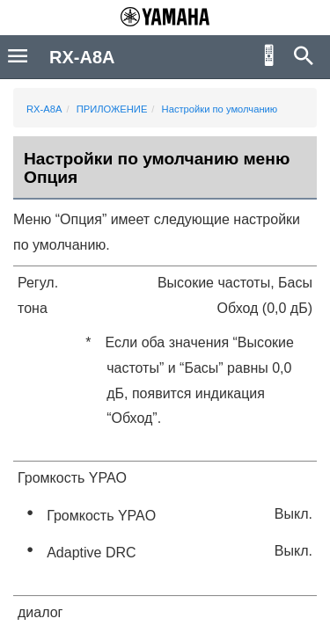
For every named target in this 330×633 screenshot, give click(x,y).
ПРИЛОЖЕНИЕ (112, 109)
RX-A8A (44, 109)
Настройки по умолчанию (220, 109)
